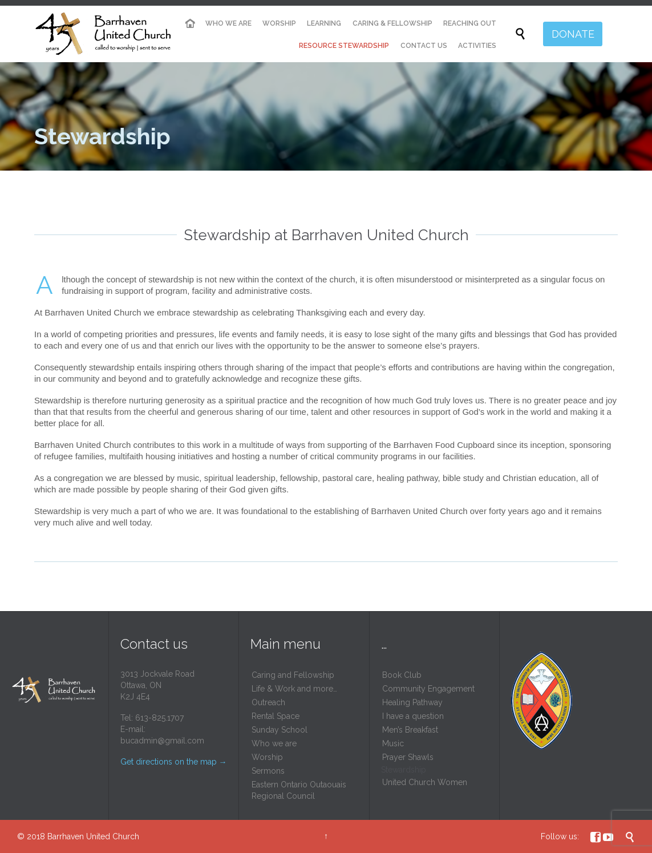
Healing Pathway (412, 702)
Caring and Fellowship (293, 675)
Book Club (402, 675)
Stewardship (403, 769)
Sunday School (279, 729)
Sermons (268, 770)
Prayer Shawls (408, 757)
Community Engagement (428, 688)
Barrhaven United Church (93, 836)
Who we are (274, 743)
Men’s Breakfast (410, 729)
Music (393, 743)
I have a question (413, 716)
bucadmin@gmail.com (162, 740)
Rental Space (275, 716)
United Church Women (424, 782)
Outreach (268, 702)
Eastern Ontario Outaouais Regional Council (299, 790)
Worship (267, 757)
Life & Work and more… (294, 688)
